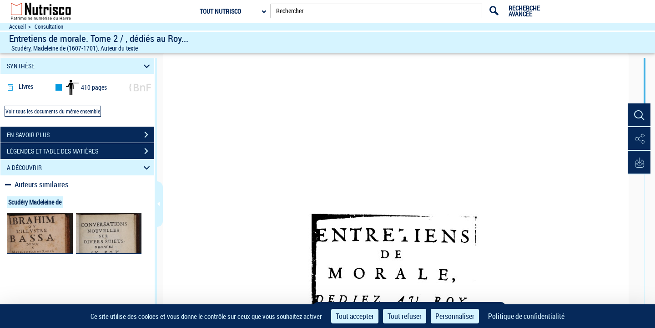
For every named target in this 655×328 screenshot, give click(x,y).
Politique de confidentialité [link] (526, 316)
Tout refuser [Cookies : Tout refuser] (405, 316)
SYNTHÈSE (80, 66)
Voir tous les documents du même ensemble (52, 111)
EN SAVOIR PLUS (80, 134)
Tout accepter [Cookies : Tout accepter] (355, 316)
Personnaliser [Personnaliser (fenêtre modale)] (454, 316)
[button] (639, 115)
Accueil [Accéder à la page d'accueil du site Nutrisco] (17, 27)
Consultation (49, 27)
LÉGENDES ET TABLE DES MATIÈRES (80, 151)
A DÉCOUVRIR (80, 167)
